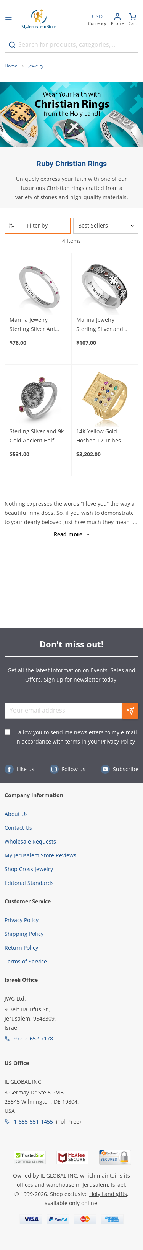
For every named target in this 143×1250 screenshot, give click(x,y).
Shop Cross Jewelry (29, 869)
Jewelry (35, 65)
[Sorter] (105, 226)
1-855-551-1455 (33, 1121)
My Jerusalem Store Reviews (40, 855)
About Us (16, 813)
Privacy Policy (118, 741)
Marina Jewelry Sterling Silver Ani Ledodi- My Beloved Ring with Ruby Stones (38, 325)
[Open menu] (8, 20)
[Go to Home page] (38, 20)
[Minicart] (133, 20)
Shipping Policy (24, 933)
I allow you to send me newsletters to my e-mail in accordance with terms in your (76, 737)
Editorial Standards (29, 882)
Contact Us (18, 827)
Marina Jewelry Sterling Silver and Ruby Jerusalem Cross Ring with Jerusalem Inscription (104, 325)
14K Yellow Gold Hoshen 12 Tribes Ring (98, 436)
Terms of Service (26, 961)
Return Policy (21, 947)
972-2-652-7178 (33, 1038)
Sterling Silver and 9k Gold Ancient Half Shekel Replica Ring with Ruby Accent (37, 436)
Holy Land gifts (108, 1194)
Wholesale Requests (30, 841)
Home (11, 65)
